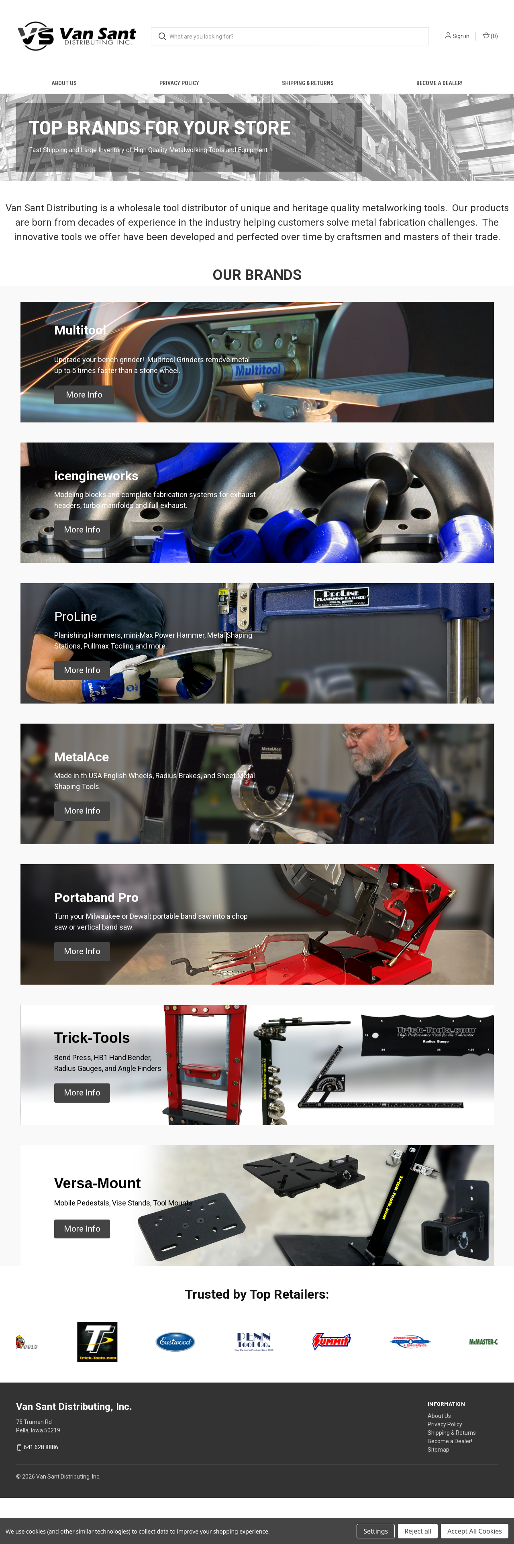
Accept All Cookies (474, 1531)
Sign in (461, 36)
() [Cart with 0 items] (490, 35)
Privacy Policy (179, 83)
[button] (84, 441)
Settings (375, 1531)
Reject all (417, 1531)
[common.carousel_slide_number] (257, 160)
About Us (64, 83)
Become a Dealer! (439, 83)
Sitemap (438, 1496)
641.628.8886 (41, 1493)
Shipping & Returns (308, 83)
